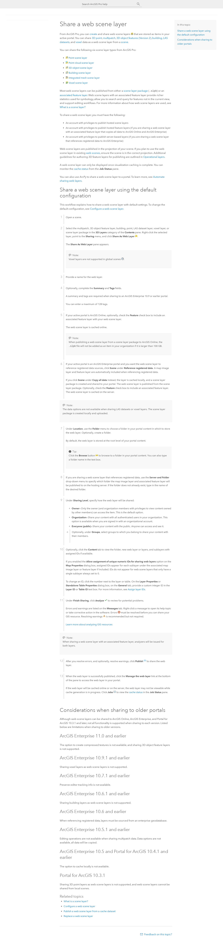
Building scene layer (80, 72)
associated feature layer (73, 94)
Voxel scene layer (78, 82)
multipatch (109, 37)
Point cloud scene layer (81, 62)
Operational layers (154, 156)
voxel (79, 42)
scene (124, 42)
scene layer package (136, 90)
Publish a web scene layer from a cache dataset (89, 911)
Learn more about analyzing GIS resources (89, 624)
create (93, 34)
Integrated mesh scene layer (84, 77)
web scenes (93, 152)
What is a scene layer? (72, 106)
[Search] (138, 4)
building (157, 37)
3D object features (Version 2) (133, 37)
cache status (81, 168)
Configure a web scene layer (106, 208)
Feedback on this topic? (158, 934)
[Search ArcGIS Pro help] (108, 4)
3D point (97, 37)
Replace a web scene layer (78, 915)
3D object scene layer (80, 67)
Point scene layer (78, 57)
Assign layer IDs (136, 589)
